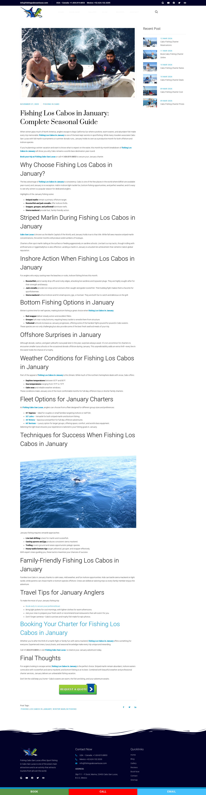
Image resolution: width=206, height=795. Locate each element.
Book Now (76, 12)
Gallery (92, 12)
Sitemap (134, 780)
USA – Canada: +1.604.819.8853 (70, 3)
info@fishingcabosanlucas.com (34, 3)
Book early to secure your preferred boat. (43, 606)
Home (61, 12)
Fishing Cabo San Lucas (55, 650)
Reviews (120, 12)
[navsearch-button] (156, 12)
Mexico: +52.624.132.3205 (98, 3)
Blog (106, 12)
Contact (134, 12)
